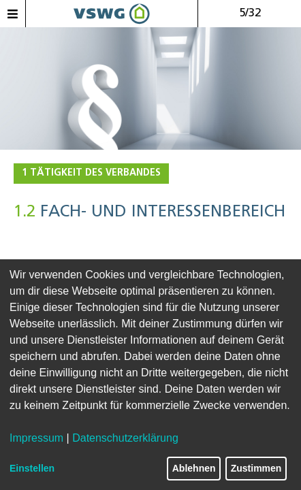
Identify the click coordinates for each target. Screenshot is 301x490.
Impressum (36, 438)
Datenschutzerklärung (125, 438)
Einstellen (32, 468)
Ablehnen (194, 468)
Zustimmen (256, 468)
